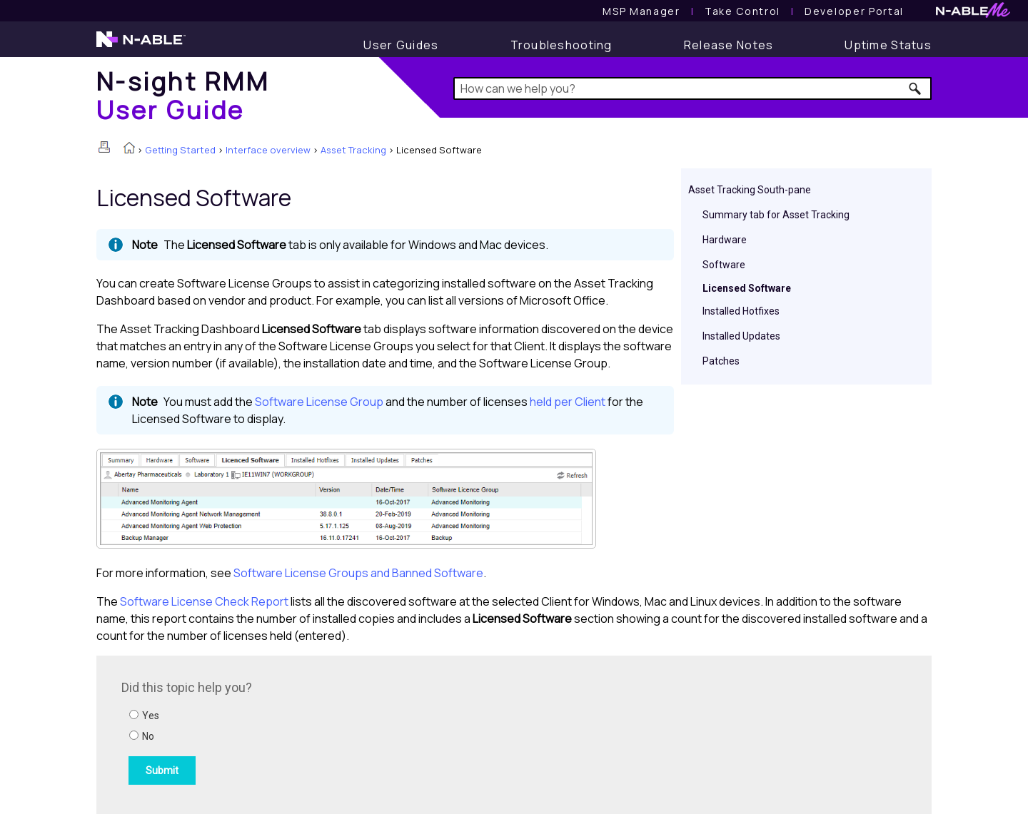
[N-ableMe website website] (973, 14)
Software (723, 264)
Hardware (724, 239)
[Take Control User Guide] (742, 11)
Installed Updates (741, 336)
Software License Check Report (204, 601)
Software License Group (319, 401)
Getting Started (180, 149)
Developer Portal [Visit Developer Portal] (854, 11)
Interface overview (268, 149)
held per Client (569, 401)
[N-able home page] (141, 46)
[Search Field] (692, 88)
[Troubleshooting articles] (561, 45)
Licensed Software (746, 288)
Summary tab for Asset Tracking (776, 214)
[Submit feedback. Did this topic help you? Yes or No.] (314, 732)
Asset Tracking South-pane (749, 189)
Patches (721, 361)
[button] (916, 88)
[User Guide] (400, 45)
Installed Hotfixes (741, 311)
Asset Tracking (353, 149)
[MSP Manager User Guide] (641, 11)
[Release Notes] (729, 45)
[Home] (182, 95)
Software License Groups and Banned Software (358, 573)
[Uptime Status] (888, 45)
